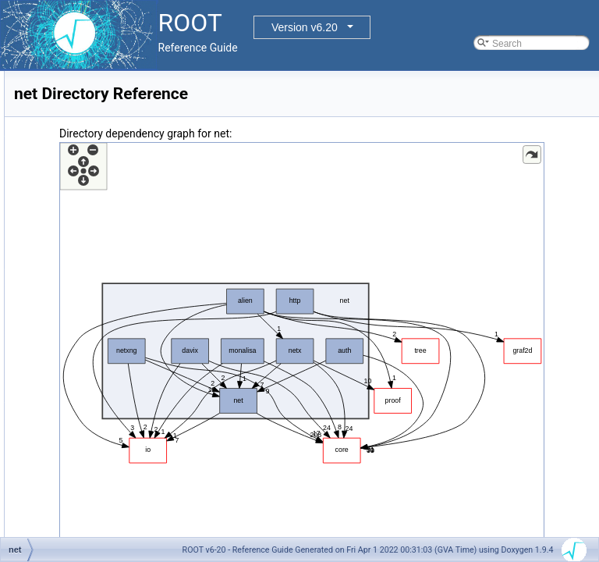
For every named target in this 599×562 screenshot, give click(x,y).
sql (57, 441)
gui (57, 270)
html (60, 304)
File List (55, 149)
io (54, 321)
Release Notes (57, 527)
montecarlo (74, 373)
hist (58, 287)
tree (59, 476)
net (58, 390)
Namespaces (54, 98)
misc (61, 355)
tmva (61, 459)
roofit (62, 424)
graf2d (64, 235)
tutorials (67, 493)
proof (62, 407)
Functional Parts (60, 81)
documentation (82, 201)
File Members (67, 510)
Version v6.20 (304, 27)
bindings (69, 167)
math (62, 338)
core (60, 184)
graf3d (64, 252)
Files (36, 132)
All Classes (50, 115)
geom (63, 218)
